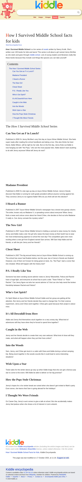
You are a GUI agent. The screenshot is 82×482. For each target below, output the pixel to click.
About (23, 477)
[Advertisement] (41, 25)
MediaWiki (62, 474)
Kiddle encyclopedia (25, 446)
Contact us (38, 477)
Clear (74, 12)
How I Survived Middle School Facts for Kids (22, 452)
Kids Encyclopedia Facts (14, 45)
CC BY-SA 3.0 (28, 472)
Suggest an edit (63, 458)
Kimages (48, 17)
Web (34, 17)
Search (78, 12)
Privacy (29, 477)
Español (62, 17)
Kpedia (55, 17)
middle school (35, 55)
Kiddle (8, 477)
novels (45, 49)
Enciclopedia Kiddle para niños (55, 477)
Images (41, 17)
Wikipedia (32, 474)
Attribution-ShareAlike (27, 449)
